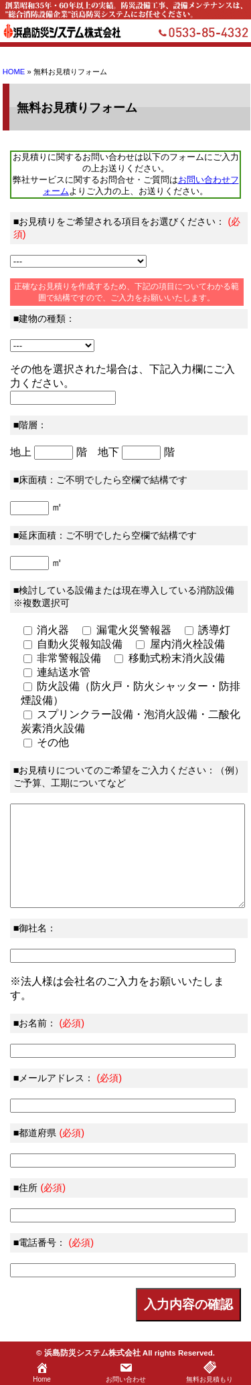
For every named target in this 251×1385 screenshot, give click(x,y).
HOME (14, 72)
